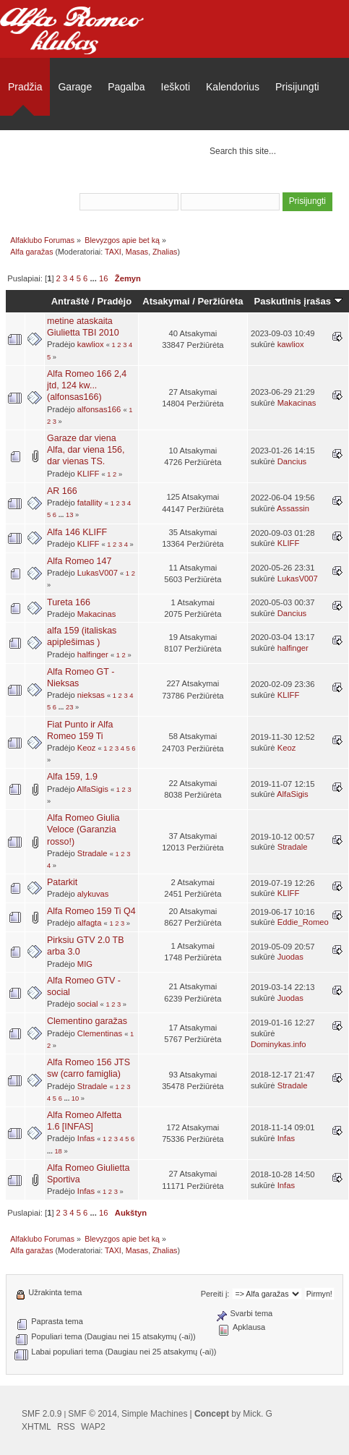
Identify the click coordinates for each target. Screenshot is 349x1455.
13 (69, 515)
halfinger (92, 654)
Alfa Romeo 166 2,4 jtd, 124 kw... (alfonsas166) (86, 385)
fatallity (90, 502)
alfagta (89, 922)
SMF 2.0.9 (41, 1414)
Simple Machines (154, 1414)
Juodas (290, 956)
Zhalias (164, 251)
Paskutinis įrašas (298, 301)
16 (103, 278)
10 (75, 1098)
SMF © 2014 (92, 1414)
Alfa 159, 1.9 (72, 777)
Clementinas (99, 1033)
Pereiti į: (215, 1293)
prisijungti (232, 182)
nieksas (91, 695)
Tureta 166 (68, 602)
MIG (84, 964)
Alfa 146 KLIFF (77, 532)
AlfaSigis (92, 789)
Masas (137, 251)
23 (69, 707)
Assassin (293, 508)
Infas (86, 1138)
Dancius (292, 461)
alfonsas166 (99, 409)
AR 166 (62, 491)
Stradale (92, 853)
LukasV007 (97, 572)
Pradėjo (114, 301)
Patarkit (62, 882)
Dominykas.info (278, 1044)
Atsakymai (165, 301)
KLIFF (88, 473)
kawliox (90, 344)
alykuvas (93, 893)
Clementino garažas (87, 1021)
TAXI (113, 251)
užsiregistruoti (302, 182)
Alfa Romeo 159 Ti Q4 (91, 911)
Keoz (86, 747)
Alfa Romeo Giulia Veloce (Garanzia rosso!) (83, 829)
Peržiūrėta (220, 301)
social (87, 1003)
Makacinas (296, 402)
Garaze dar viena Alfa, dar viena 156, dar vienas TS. (85, 449)
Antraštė (70, 301)
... (94, 278)
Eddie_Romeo (303, 922)
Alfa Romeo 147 (79, 561)
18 (57, 1151)
